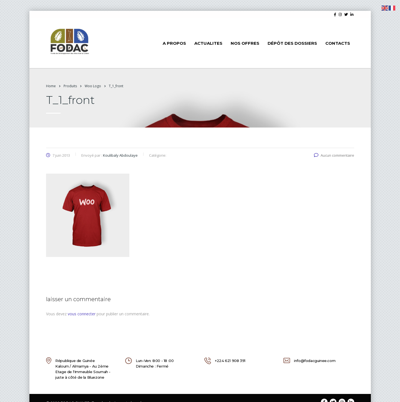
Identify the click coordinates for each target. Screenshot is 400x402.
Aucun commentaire (334, 155)
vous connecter (81, 313)
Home (51, 86)
